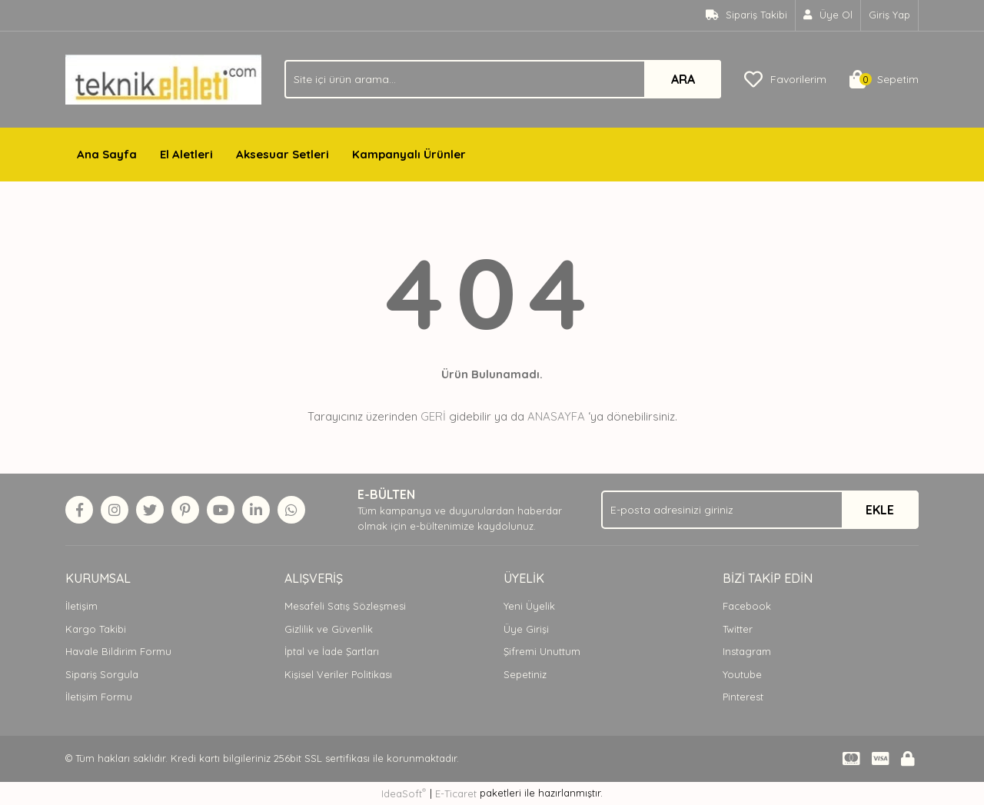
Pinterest (743, 696)
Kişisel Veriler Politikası (338, 674)
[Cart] (884, 79)
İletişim (81, 606)
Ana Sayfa (107, 154)
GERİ (433, 416)
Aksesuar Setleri (282, 154)
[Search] (502, 79)
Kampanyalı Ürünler (409, 154)
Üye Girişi (526, 629)
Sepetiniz (525, 674)
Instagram (747, 651)
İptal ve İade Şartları (331, 651)
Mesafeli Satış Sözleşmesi (345, 606)
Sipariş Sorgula (101, 674)
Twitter (738, 629)
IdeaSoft (403, 793)
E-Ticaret (456, 793)
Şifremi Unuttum (542, 651)
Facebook (747, 606)
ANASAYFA (556, 416)
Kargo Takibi (95, 629)
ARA (683, 79)
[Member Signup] (828, 15)
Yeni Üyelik (529, 606)
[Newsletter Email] (760, 510)
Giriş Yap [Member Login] (889, 14)
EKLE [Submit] (880, 509)
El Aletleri (186, 154)
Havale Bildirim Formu (118, 651)
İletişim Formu (98, 696)
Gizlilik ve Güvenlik (328, 629)
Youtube (742, 674)
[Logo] (163, 78)
